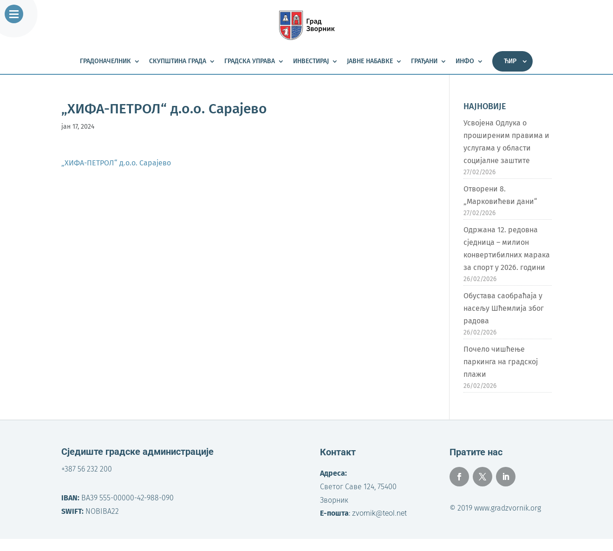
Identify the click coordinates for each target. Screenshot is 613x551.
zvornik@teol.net (379, 513)
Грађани (424, 61)
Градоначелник (105, 61)
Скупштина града (177, 61)
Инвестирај (311, 61)
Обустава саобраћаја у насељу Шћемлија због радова (503, 308)
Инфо (465, 61)
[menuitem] (512, 61)
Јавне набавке (370, 61)
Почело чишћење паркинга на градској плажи (500, 362)
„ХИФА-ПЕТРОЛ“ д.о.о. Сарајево (116, 162)
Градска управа (249, 61)
